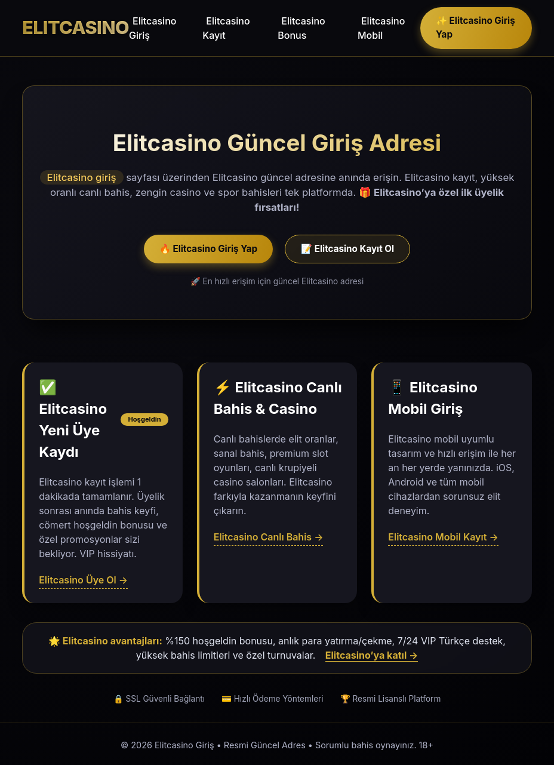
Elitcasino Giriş (152, 28)
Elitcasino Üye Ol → (83, 580)
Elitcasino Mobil (381, 28)
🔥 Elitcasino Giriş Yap (208, 248)
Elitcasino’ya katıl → (371, 655)
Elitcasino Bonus (301, 28)
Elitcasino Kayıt (226, 28)
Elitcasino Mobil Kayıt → (443, 537)
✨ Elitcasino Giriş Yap (475, 27)
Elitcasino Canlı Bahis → (269, 537)
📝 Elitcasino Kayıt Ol (347, 248)
